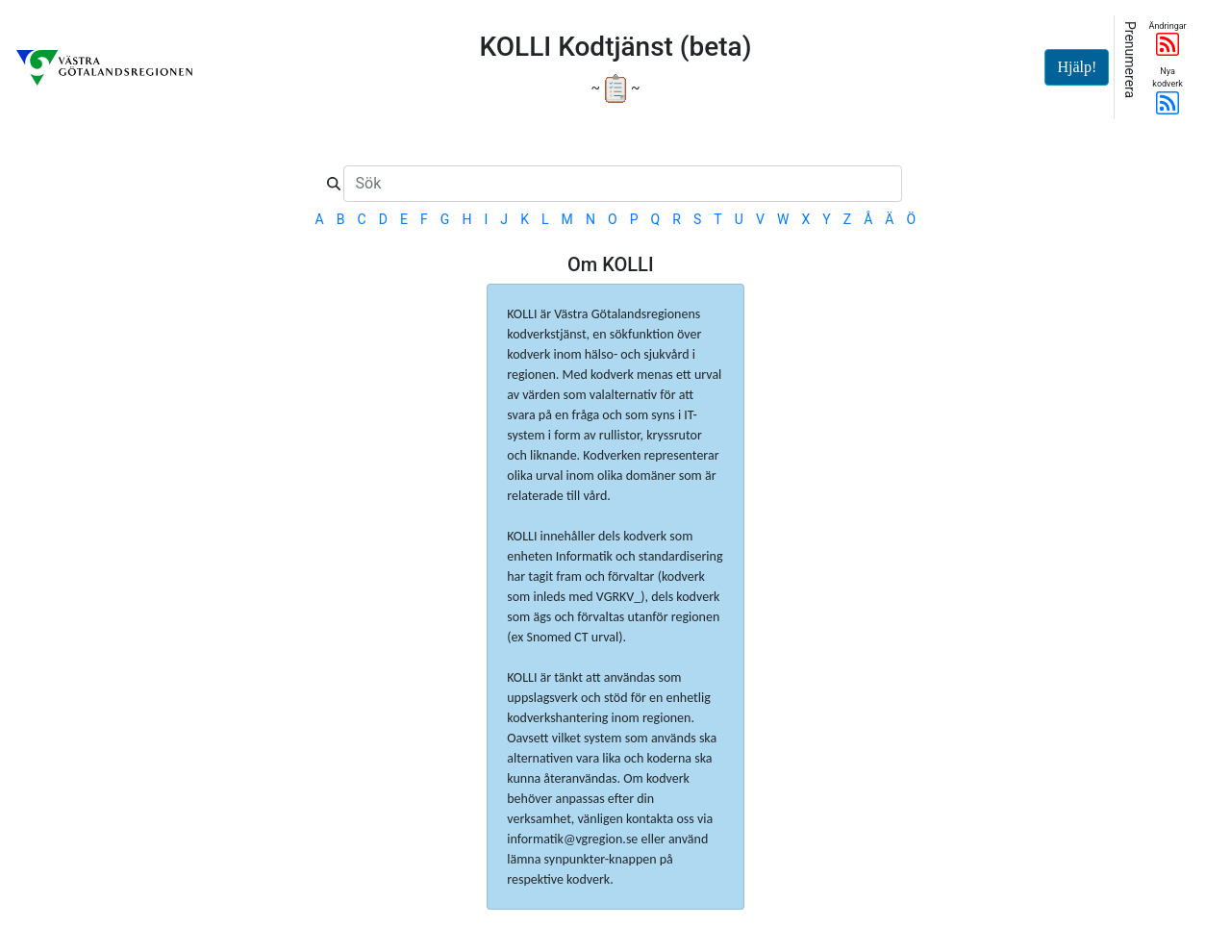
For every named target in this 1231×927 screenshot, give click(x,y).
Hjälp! (1076, 67)
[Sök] (622, 183)
